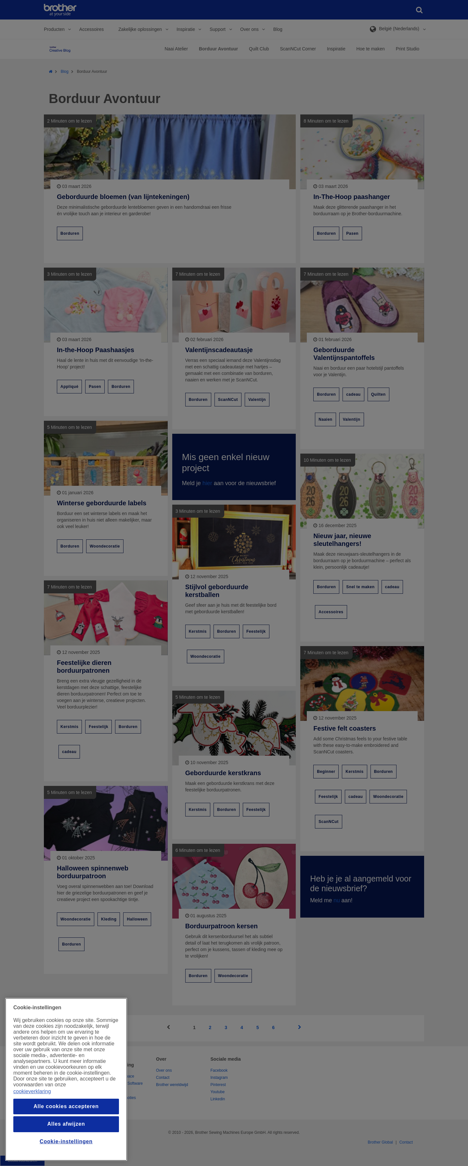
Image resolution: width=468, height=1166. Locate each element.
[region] (66, 1079)
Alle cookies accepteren (66, 1106)
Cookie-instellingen (66, 1141)
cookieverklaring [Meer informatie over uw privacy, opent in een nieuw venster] (32, 1091)
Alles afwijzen (66, 1124)
